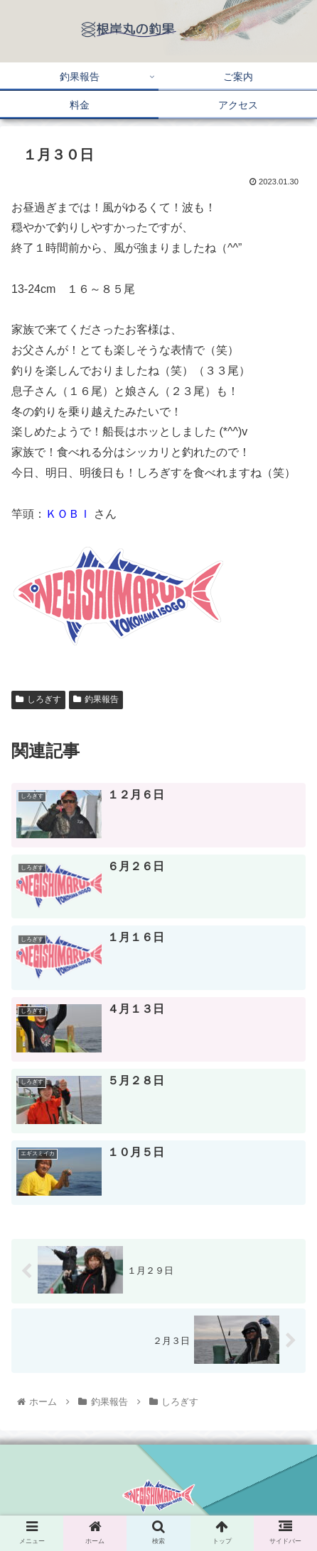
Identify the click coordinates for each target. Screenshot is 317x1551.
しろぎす (38, 699)
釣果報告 (96, 699)
